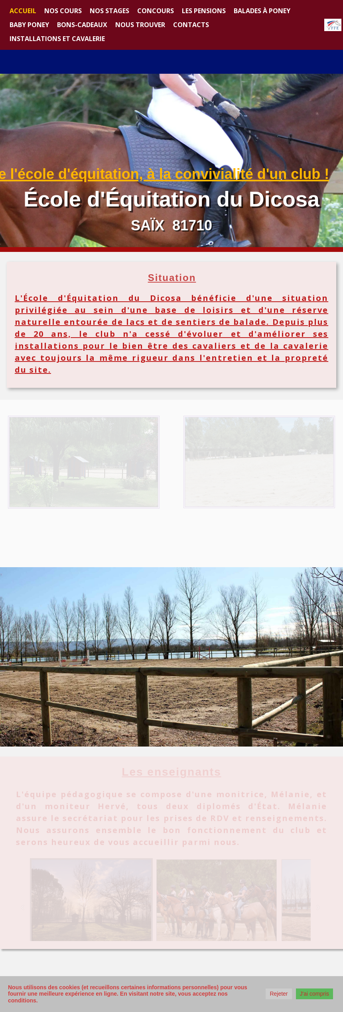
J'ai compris (314, 993)
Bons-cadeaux (82, 24)
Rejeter (279, 993)
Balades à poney (262, 10)
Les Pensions (204, 10)
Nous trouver (140, 24)
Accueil (23, 10)
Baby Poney (29, 24)
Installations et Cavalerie (57, 38)
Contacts (191, 24)
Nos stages (109, 10)
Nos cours (63, 10)
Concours (155, 10)
